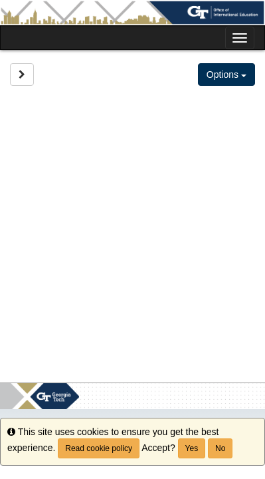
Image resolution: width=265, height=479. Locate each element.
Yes (192, 448)
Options (226, 74)
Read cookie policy (98, 448)
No (220, 448)
